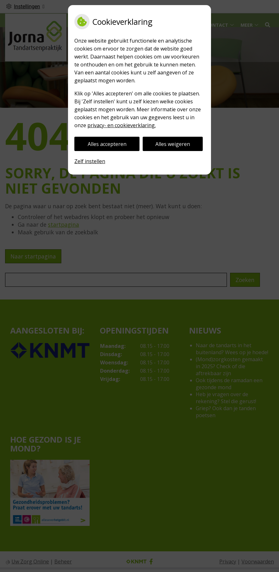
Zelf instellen (89, 161)
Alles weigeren (172, 144)
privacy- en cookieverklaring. (121, 125)
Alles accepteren (107, 144)
